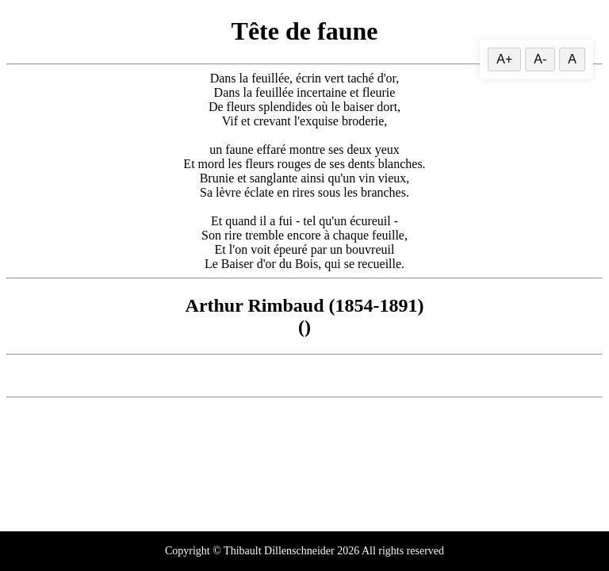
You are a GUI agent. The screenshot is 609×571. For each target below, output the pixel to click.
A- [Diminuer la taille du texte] (540, 59)
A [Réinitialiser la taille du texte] (572, 59)
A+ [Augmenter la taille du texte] (504, 59)
